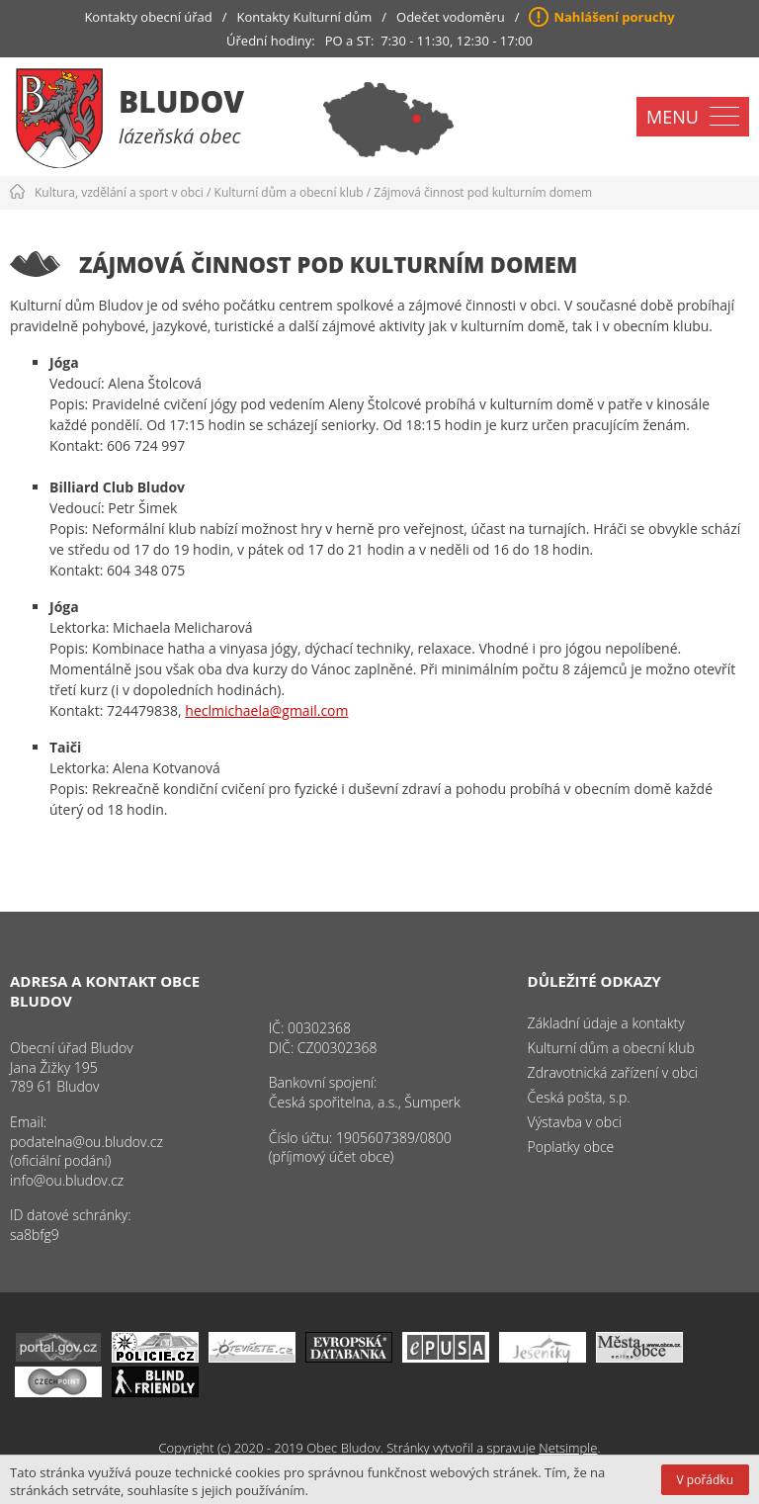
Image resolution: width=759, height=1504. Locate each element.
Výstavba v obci (575, 1121)
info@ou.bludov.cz (67, 1180)
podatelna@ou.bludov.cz (86, 1141)
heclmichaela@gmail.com (266, 710)
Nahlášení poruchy (613, 17)
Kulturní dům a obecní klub (289, 192)
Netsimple (568, 1448)
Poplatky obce (571, 1146)
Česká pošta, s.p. (579, 1097)
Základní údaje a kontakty (606, 1023)
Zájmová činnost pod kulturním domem (483, 192)
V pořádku (705, 1479)
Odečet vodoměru (450, 17)
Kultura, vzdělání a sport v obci (119, 192)
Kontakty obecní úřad (147, 17)
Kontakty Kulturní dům (305, 17)
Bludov (181, 101)
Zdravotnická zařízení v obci (613, 1072)
